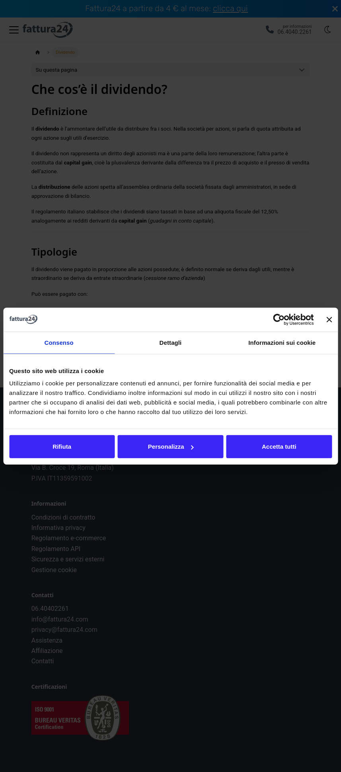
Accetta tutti (279, 446)
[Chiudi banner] (329, 319)
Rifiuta (62, 446)
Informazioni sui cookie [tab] (282, 342)
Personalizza (171, 446)
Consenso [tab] (59, 342)
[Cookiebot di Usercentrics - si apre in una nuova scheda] (279, 319)
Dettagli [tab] (171, 342)
